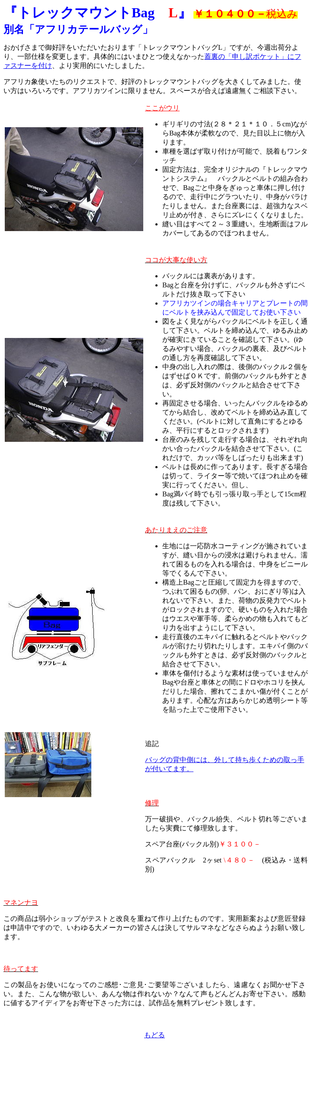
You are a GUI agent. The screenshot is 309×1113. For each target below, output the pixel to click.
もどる (154, 1035)
